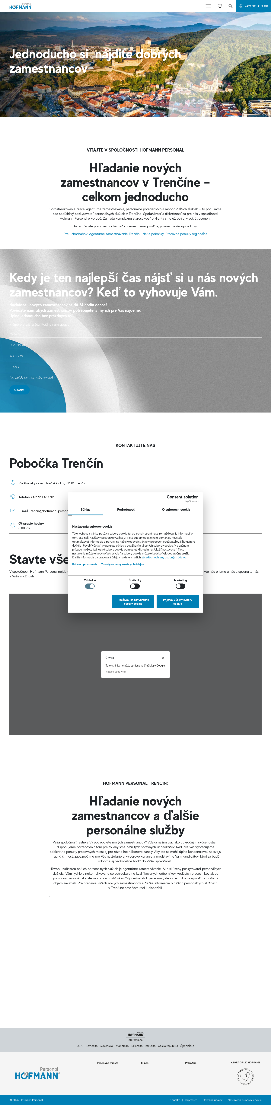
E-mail (225, 999)
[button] (220, 6)
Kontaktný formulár (45, 999)
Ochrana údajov (212, 1100)
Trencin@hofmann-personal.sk (52, 511)
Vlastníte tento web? (116, 671)
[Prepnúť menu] (208, 6)
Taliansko (137, 1046)
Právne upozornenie (84, 623)
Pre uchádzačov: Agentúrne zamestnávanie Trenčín (102, 233)
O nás (144, 1063)
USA (79, 1046)
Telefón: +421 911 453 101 (135, 999)
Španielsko (187, 1046)
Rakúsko (150, 1046)
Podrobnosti (126, 568)
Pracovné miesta (107, 1063)
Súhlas (85, 568)
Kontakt (175, 1100)
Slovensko (106, 1046)
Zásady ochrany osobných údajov (122, 623)
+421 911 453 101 (42, 497)
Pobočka (190, 1063)
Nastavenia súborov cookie (245, 1100)
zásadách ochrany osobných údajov (164, 616)
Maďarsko (122, 1046)
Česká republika (168, 1046)
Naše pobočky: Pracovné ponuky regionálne (174, 233)
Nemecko (91, 1046)
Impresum (191, 1100)
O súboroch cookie (176, 568)
